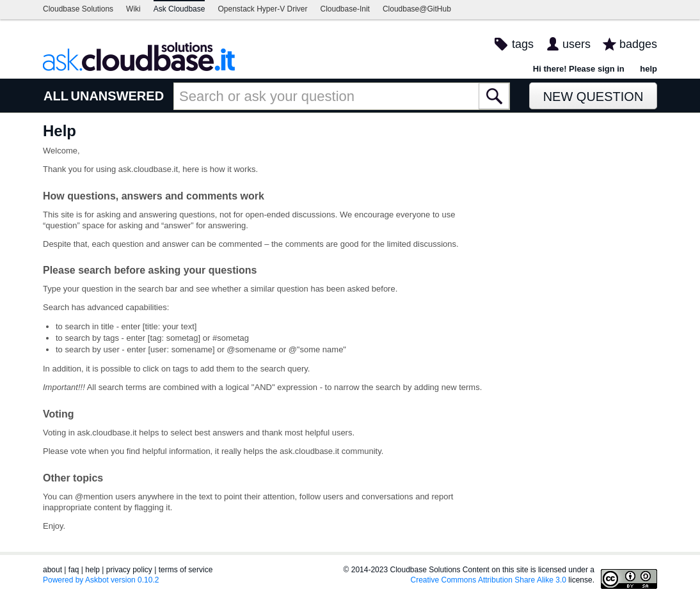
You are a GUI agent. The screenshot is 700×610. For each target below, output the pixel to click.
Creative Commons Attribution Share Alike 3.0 (488, 579)
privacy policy (129, 569)
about (52, 569)
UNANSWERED (117, 96)
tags (523, 44)
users (576, 44)
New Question (593, 97)
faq (73, 569)
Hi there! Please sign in (578, 69)
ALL (56, 96)
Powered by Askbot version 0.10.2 (101, 579)
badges (638, 44)
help (648, 69)
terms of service (186, 569)
